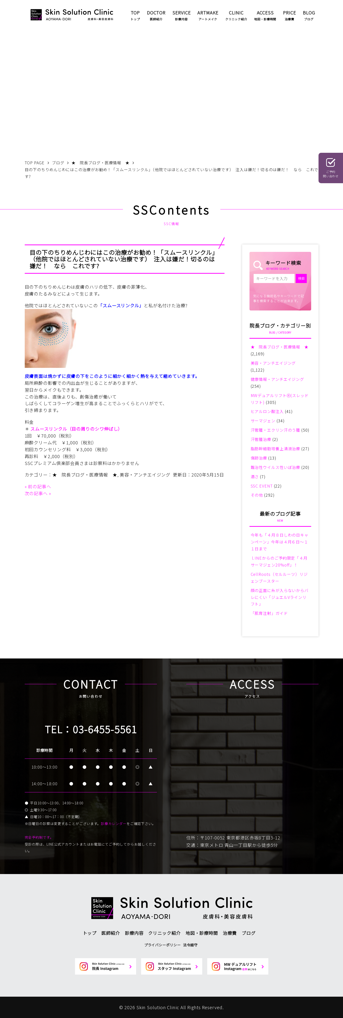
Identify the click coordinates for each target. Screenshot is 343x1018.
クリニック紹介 (164, 933)
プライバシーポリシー (162, 944)
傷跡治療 (259, 458)
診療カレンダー (113, 823)
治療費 (230, 933)
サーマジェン (263, 421)
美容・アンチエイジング (145, 474)
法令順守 (190, 944)
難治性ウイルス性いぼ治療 (275, 467)
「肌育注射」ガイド (269, 613)
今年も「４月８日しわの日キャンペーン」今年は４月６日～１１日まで (280, 542)
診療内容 (134, 933)
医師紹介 (110, 933)
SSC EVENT (262, 486)
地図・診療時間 (202, 933)
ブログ (249, 933)
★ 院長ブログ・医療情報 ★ (84, 474)
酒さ (255, 476)
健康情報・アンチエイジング (277, 379)
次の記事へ (36, 493)
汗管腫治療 (261, 439)
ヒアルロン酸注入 (267, 411)
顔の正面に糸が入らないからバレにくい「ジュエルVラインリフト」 (280, 597)
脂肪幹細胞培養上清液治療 (275, 448)
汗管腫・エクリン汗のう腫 (275, 430)
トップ (90, 933)
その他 (257, 495)
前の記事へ (39, 486)
